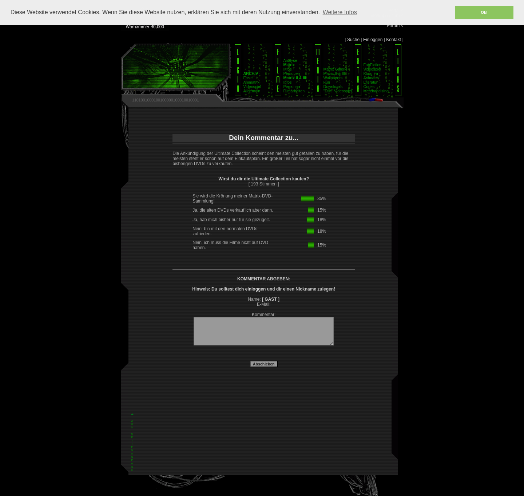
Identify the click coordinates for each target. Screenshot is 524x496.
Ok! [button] (484, 12)
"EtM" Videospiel (337, 91)
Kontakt (393, 39)
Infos (287, 69)
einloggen (255, 289)
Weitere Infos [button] (340, 12)
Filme (248, 78)
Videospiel (252, 86)
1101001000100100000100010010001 (165, 100)
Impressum (250, 490)
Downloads (333, 86)
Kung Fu (371, 73)
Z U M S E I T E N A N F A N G (132, 358)
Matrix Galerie (335, 69)
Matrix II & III (334, 73)
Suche (353, 39)
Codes (369, 86)
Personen (291, 73)
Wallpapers (333, 78)
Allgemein (252, 91)
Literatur (371, 82)
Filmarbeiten (294, 91)
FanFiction (373, 65)
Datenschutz (272, 490)
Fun (326, 82)
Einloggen (372, 39)
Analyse (290, 60)
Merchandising (376, 91)
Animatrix (251, 82)
